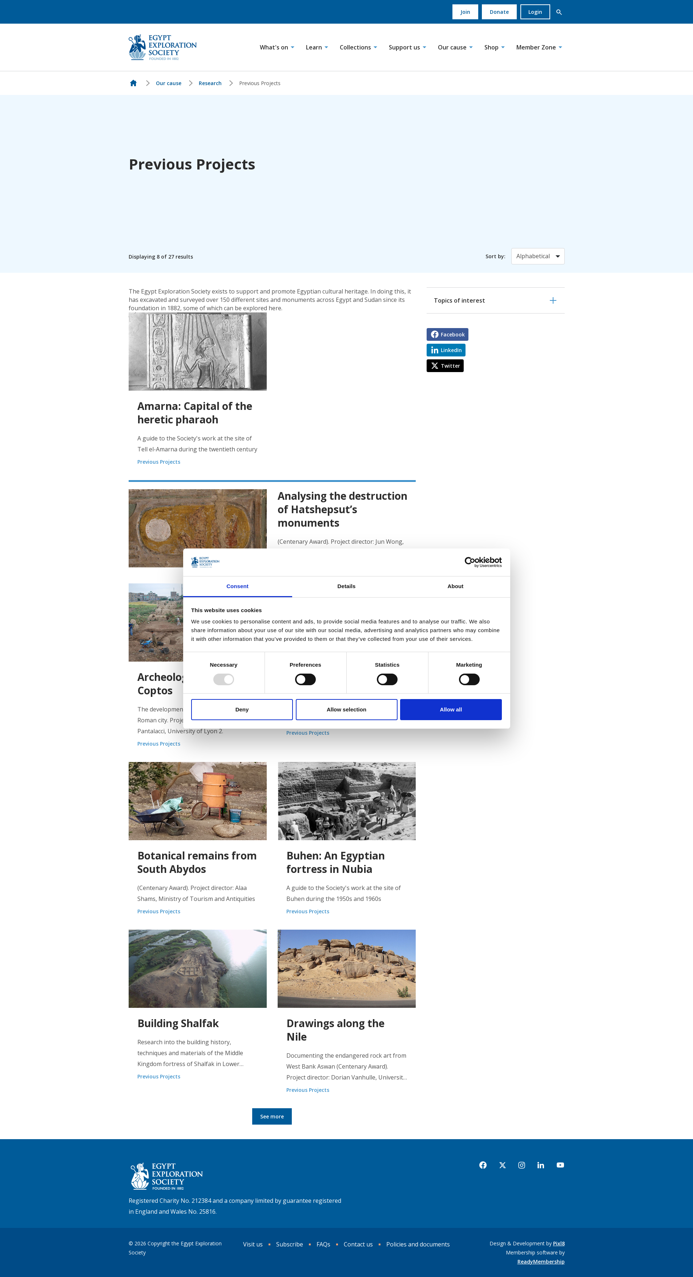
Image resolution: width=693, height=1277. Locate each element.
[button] (559, 12)
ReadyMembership (541, 1261)
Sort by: (495, 256)
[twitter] (502, 1165)
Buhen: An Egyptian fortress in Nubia (335, 862)
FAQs (323, 1244)
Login (535, 11)
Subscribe (289, 1244)
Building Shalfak (178, 1023)
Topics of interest (459, 300)
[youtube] (560, 1165)
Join (465, 11)
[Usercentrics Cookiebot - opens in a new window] (470, 562)
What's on (274, 47)
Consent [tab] (237, 586)
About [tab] (456, 586)
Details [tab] (347, 586)
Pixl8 (559, 1243)
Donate (499, 11)
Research (210, 83)
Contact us (358, 1244)
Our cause (452, 47)
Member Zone (536, 47)
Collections (355, 47)
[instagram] (521, 1165)
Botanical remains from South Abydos (197, 862)
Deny (242, 709)
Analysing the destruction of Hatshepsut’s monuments (342, 509)
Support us (404, 47)
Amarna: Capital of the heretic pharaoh (194, 412)
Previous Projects (158, 461)
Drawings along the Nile (335, 1029)
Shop (491, 47)
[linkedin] (540, 1165)
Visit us (253, 1244)
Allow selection (346, 709)
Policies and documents (418, 1244)
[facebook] (483, 1165)
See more (272, 1116)
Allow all (451, 709)
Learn (314, 47)
